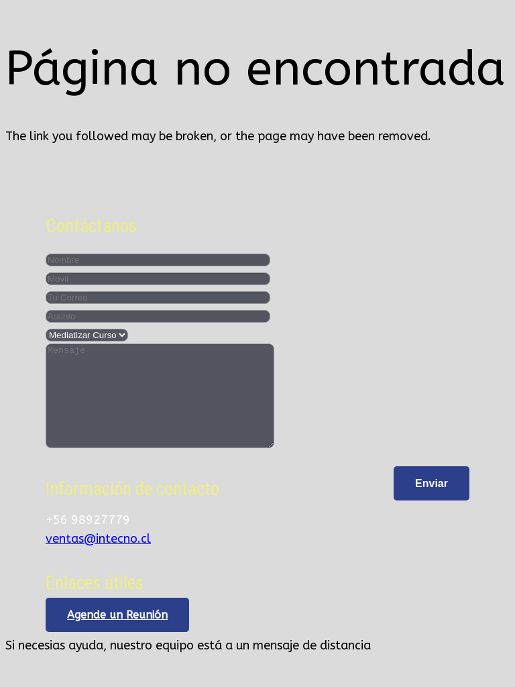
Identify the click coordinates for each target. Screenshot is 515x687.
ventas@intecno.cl (98, 558)
